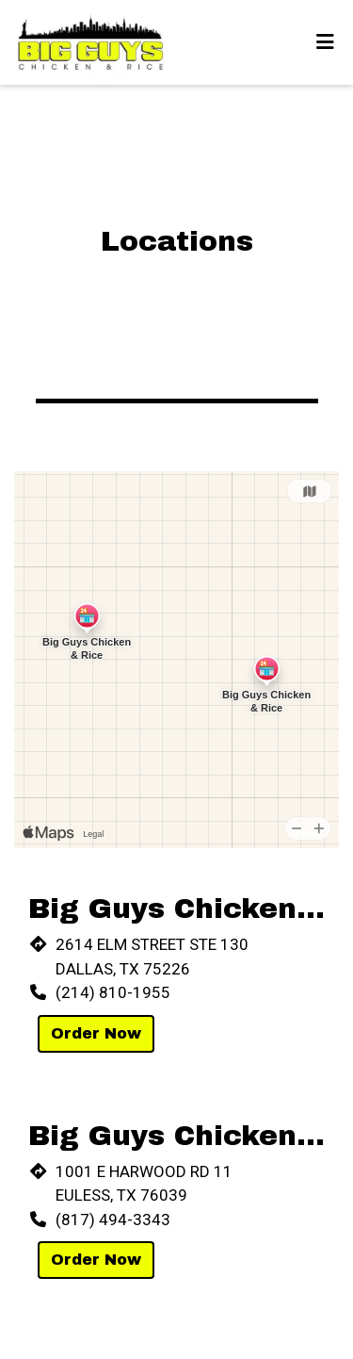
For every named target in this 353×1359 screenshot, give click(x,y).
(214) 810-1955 (113, 992)
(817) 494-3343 (113, 1219)
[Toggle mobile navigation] (325, 42)
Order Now (96, 1033)
